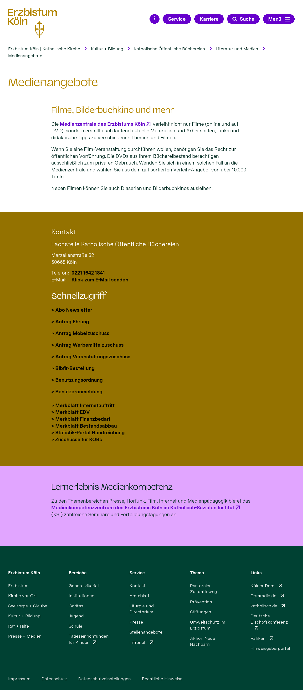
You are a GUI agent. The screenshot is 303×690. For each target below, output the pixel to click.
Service (137, 572)
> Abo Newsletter (71, 310)
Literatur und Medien (237, 48)
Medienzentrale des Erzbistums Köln (102, 124)
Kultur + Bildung (107, 48)
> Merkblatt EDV (70, 412)
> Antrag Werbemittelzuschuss (87, 345)
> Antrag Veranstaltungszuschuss (90, 357)
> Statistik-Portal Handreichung (88, 432)
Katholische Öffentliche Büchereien (169, 48)
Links (256, 572)
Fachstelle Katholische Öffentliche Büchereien (115, 244)
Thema (197, 572)
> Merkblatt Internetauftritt (83, 405)
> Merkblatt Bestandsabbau (84, 426)
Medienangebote (25, 55)
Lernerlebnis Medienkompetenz (112, 487)
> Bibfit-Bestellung (73, 368)
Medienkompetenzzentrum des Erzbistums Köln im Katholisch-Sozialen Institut (142, 507)
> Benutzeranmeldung (77, 392)
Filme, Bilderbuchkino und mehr (112, 110)
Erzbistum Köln (24, 572)
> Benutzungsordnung (77, 380)
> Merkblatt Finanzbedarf (80, 419)
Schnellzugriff (78, 296)
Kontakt (63, 232)
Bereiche (78, 572)
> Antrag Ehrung (70, 322)
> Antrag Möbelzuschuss (80, 333)
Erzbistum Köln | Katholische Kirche (44, 48)
